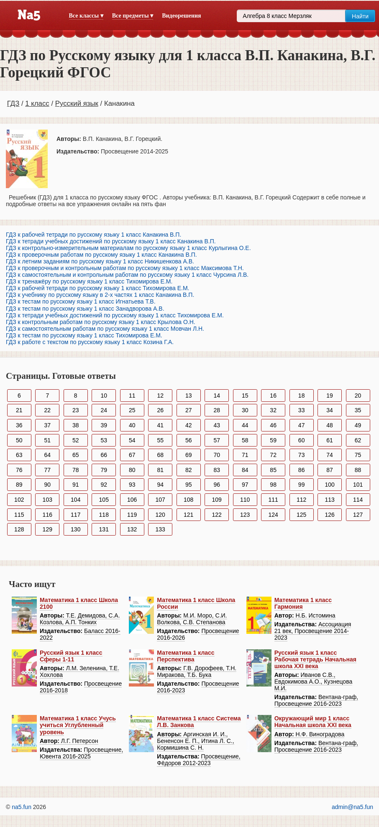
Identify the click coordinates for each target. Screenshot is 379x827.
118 (104, 514)
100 (329, 484)
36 (19, 425)
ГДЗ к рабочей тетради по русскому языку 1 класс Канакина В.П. (93, 234)
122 (217, 514)
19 (329, 395)
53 (103, 440)
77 (47, 470)
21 (19, 410)
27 (188, 410)
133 (160, 529)
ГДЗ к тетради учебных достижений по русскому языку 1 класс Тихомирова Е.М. (115, 315)
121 (188, 514)
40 (132, 425)
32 (273, 410)
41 (160, 425)
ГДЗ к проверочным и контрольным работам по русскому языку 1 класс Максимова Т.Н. (125, 268)
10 (103, 395)
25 (132, 410)
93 (132, 484)
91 (75, 484)
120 (160, 514)
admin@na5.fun (352, 807)
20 (358, 395)
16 (273, 395)
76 (19, 470)
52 (75, 440)
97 (245, 484)
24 (103, 410)
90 (47, 484)
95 (188, 484)
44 (245, 425)
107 (160, 499)
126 (329, 514)
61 (329, 440)
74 (329, 455)
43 (216, 425)
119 (132, 514)
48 (329, 425)
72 (273, 455)
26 (160, 410)
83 (216, 470)
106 (132, 499)
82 (188, 470)
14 (216, 395)
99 (301, 484)
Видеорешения (181, 16)
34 (329, 410)
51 (47, 440)
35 (358, 410)
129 (47, 529)
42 (188, 425)
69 (188, 455)
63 (19, 455)
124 (273, 514)
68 (160, 455)
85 (273, 470)
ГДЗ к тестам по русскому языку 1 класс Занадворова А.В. (85, 308)
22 (47, 410)
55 (160, 440)
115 (19, 514)
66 (103, 455)
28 (216, 410)
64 (47, 455)
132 (132, 529)
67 (132, 455)
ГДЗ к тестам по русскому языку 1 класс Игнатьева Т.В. (81, 301)
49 (358, 425)
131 (104, 529)
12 (160, 395)
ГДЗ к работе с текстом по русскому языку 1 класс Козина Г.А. (90, 342)
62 (358, 440)
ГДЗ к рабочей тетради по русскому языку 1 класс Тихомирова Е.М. (97, 288)
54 (132, 440)
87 (329, 470)
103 (47, 499)
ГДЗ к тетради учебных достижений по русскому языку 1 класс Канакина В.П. (111, 241)
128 (19, 529)
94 (160, 484)
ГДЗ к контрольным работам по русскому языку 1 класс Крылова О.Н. (100, 322)
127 (358, 514)
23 (75, 410)
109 (217, 499)
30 (245, 410)
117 (75, 514)
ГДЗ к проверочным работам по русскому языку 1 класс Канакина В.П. (101, 254)
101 (358, 484)
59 (273, 440)
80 (132, 470)
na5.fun (21, 807)
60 (301, 440)
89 (19, 484)
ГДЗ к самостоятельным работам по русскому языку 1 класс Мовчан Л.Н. (105, 328)
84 (245, 470)
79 (103, 470)
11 (132, 395)
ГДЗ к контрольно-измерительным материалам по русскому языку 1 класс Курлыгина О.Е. (128, 248)
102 (19, 499)
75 (358, 455)
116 (47, 514)
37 (47, 425)
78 (75, 470)
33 (301, 410)
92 (103, 484)
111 (273, 499)
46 (273, 425)
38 (75, 425)
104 (75, 499)
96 (216, 484)
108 (188, 499)
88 (358, 470)
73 (301, 455)
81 (160, 470)
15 (245, 395)
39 (103, 425)
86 (301, 470)
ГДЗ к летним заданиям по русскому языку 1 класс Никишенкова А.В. (100, 261)
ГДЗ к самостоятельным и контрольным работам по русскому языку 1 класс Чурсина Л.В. (127, 274)
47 (301, 425)
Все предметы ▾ (132, 16)
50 (19, 440)
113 (329, 499)
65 (75, 455)
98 (273, 484)
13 (188, 395)
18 (301, 395)
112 (301, 499)
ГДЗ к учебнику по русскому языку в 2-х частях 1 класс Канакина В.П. (100, 294)
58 (245, 440)
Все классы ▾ (86, 16)
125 (301, 514)
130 (75, 529)
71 (245, 455)
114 (358, 499)
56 (188, 440)
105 (104, 499)
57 (216, 440)
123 (245, 514)
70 (216, 455)
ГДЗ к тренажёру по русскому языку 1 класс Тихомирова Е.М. (89, 281)
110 (245, 499)
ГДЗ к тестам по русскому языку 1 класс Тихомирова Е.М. (84, 335)
